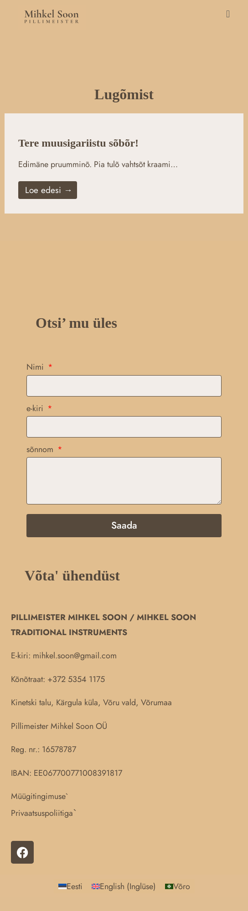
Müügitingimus (36, 796)
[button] (162, 14)
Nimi (36, 367)
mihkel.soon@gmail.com (75, 656)
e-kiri (36, 408)
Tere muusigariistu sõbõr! (78, 143)
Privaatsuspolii (35, 813)
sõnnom (41, 449)
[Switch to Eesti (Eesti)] (70, 886)
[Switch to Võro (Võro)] (177, 886)
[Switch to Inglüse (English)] (123, 886)
